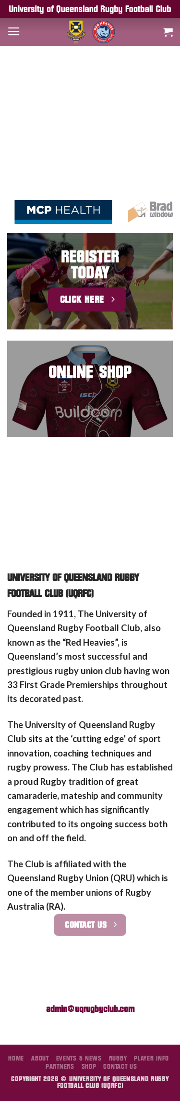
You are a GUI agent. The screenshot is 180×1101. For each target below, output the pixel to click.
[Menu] (14, 32)
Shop (89, 1066)
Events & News (79, 1058)
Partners (60, 1066)
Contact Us (120, 1066)
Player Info (151, 1058)
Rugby (118, 1058)
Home (16, 1058)
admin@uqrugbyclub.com (90, 1009)
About (40, 1058)
